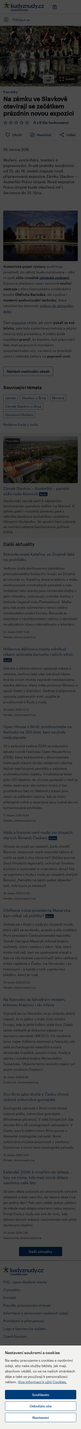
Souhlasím (40, 1395)
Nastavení (40, 1417)
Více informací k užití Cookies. (42, 1382)
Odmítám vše (41, 1406)
